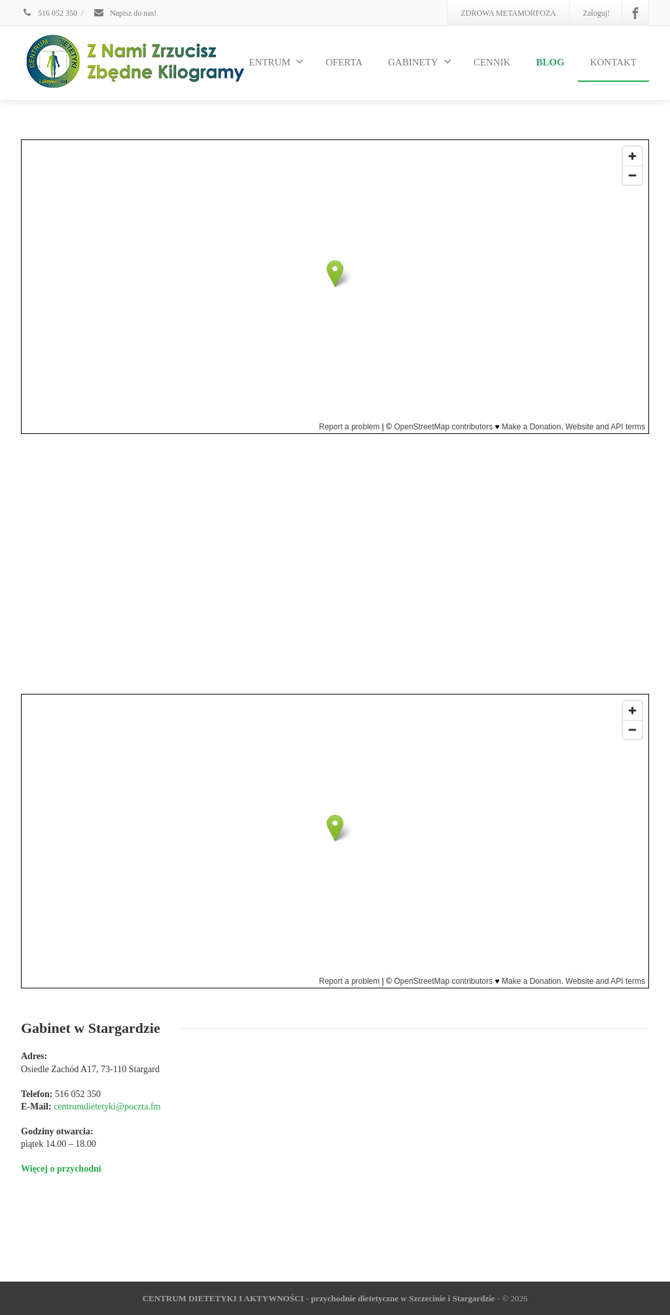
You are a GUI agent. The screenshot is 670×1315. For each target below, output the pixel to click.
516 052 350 (49, 13)
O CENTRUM (268, 61)
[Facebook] (635, 13)
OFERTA (344, 62)
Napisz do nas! (124, 13)
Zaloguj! (596, 13)
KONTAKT (613, 62)
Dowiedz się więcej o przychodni (408, 650)
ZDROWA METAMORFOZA (508, 13)
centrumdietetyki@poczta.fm (431, 562)
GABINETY (419, 61)
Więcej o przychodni (61, 1169)
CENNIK (492, 62)
